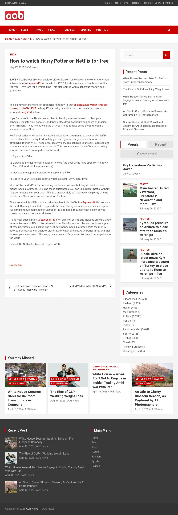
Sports (158, 3)
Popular (127, 320)
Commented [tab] (147, 154)
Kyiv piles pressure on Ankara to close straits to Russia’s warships (154, 229)
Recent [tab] (160, 144)
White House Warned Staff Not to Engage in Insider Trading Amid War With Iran (146, 100)
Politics (169, 3)
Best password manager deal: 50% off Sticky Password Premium (33, 288)
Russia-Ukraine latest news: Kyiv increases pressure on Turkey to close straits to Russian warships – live (154, 264)
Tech (116, 3)
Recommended (131, 329)
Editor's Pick (130, 299)
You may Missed (21, 358)
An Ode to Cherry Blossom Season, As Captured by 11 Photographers (150, 398)
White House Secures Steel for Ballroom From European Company (24, 398)
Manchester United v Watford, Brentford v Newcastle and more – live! (154, 196)
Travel (125, 3)
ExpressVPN (34, 83)
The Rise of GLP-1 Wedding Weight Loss (146, 89)
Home (107, 3)
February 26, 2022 (149, 208)
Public (126, 325)
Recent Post (17, 430)
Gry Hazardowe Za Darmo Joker (142, 167)
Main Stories (130, 312)
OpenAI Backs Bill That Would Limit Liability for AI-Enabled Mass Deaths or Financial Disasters (145, 126)
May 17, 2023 (17, 67)
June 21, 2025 (131, 173)
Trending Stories (132, 346)
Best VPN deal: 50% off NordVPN (88, 286)
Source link (16, 265)
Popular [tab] (134, 144)
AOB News (32, 67)
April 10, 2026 (15, 409)
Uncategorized (131, 351)
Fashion (147, 3)
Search (166, 55)
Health (135, 3)
